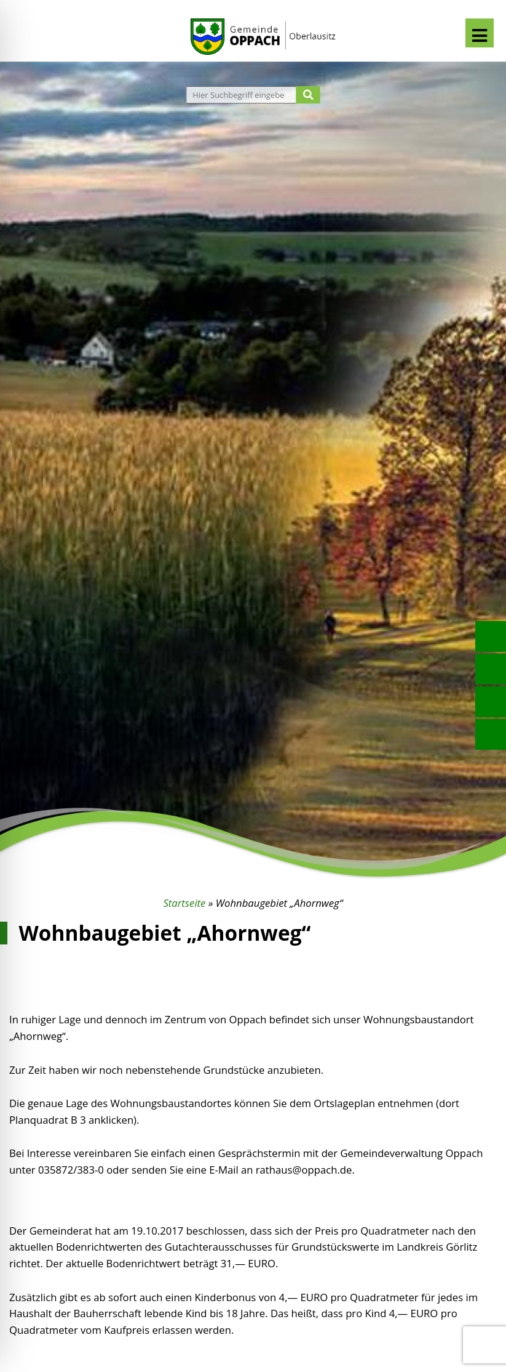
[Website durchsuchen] (243, 95)
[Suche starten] (308, 95)
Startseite (184, 903)
